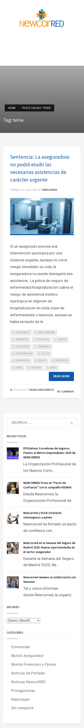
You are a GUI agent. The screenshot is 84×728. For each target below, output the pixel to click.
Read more (61, 376)
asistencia (22, 339)
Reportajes (20, 699)
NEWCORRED (49, 189)
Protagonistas (23, 690)
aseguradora (46, 332)
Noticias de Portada (28, 673)
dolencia (43, 339)
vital (53, 367)
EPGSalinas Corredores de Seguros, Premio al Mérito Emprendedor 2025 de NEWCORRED (49, 452)
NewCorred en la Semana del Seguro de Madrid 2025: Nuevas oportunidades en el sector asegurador (49, 547)
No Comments (65, 391)
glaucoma (22, 346)
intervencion (24, 353)
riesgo (42, 360)
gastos (62, 339)
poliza (45, 353)
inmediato (44, 346)
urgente (36, 367)
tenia (19, 367)
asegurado (22, 332)
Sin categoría (22, 708)
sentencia (61, 360)
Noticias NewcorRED (28, 682)
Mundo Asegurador (42, 390)
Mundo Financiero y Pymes (33, 664)
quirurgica (22, 360)
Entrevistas (20, 647)
